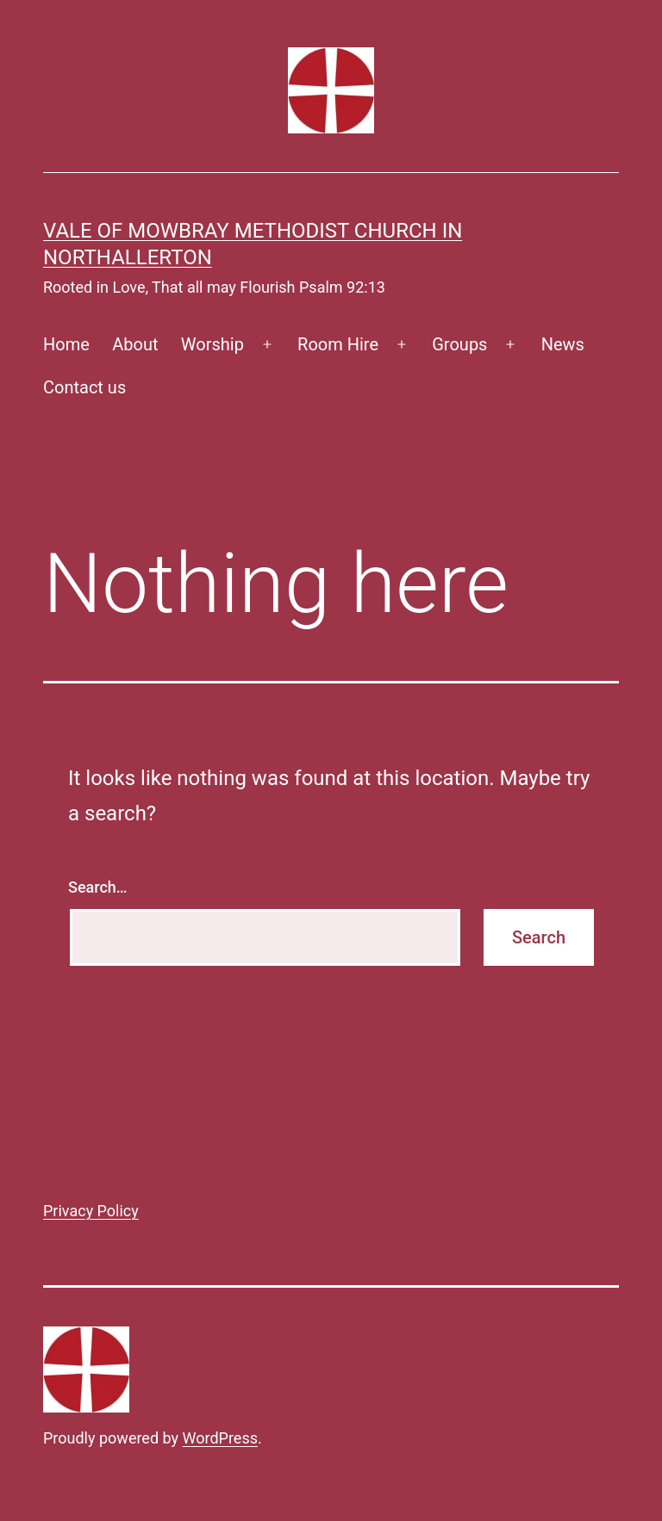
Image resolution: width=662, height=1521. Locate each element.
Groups (459, 344)
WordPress (220, 1438)
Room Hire (337, 344)
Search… (98, 887)
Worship (212, 344)
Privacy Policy (91, 1211)
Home (66, 344)
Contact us (84, 387)
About (135, 344)
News (562, 344)
